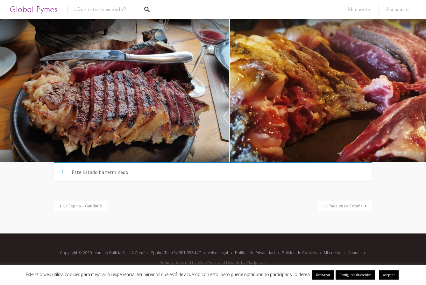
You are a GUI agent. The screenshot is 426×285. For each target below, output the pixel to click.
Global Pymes (34, 9)
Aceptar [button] (389, 275)
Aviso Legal (218, 252)
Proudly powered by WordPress (188, 262)
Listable (233, 262)
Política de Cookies (299, 252)
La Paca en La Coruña (343, 206)
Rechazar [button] (323, 275)
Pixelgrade (256, 262)
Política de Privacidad (255, 252)
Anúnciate (397, 9)
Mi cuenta (359, 9)
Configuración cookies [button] (355, 275)
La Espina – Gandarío (82, 206)
